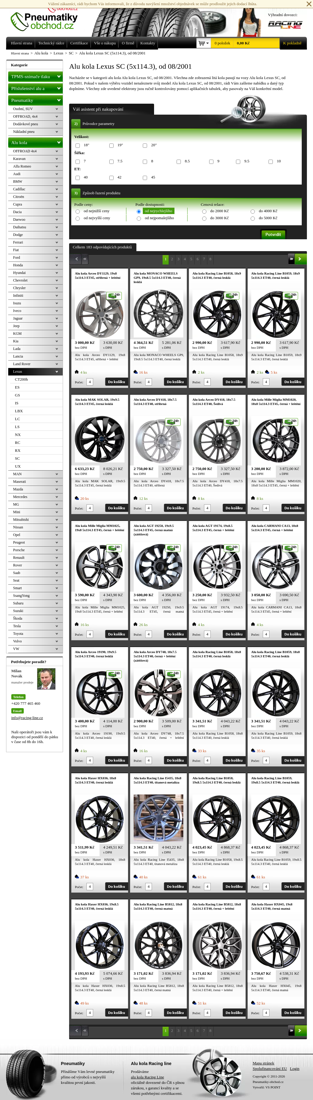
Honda (18, 265)
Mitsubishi (21, 519)
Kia (15, 341)
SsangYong (21, 595)
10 (278, 161)
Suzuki (18, 611)
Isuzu (17, 303)
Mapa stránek (263, 1063)
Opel (16, 535)
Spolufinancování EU (270, 1068)
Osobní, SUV (23, 109)
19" (119, 145)
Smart (17, 588)
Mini (16, 512)
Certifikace (79, 43)
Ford (16, 257)
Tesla (17, 626)
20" (152, 145)
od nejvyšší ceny (97, 218)
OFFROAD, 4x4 (25, 116)
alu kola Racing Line (147, 1077)
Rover (17, 565)
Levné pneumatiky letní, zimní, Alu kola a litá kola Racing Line (48, 16)
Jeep (16, 326)
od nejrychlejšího (158, 211)
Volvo (17, 641)
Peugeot (19, 542)
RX (17, 450)
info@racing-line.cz (27, 717)
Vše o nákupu (105, 43)
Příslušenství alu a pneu (37, 88)
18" (85, 145)
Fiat (16, 250)
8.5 (186, 161)
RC (17, 442)
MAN (17, 474)
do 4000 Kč (268, 211)
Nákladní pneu (23, 132)
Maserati (19, 481)
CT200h (21, 379)
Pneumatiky (37, 99)
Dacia (17, 212)
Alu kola (37, 141)
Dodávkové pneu (25, 124)
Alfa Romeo (22, 166)
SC (17, 458)
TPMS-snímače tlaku (37, 75)
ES (17, 387)
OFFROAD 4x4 (25, 151)
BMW (17, 181)
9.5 (245, 161)
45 (152, 177)
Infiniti (18, 295)
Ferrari (18, 242)
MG (16, 504)
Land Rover (21, 364)
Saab (16, 573)
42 (118, 177)
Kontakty (147, 43)
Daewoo (19, 219)
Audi (16, 174)
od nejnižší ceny (96, 211)
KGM (17, 333)
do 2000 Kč (219, 211)
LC (17, 419)
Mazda (18, 489)
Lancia (18, 356)
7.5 (118, 161)
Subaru (18, 603)
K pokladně (290, 43)
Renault (18, 557)
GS (17, 395)
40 (85, 177)
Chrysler (19, 288)
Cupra (17, 204)
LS (17, 426)
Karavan (19, 159)
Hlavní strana (20, 53)
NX (18, 434)
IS (17, 403)
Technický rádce (51, 43)
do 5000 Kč (268, 218)
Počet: (79, 382)
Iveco (17, 311)
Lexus (17, 371)
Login (294, 1068)
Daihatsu (19, 227)
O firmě (128, 43)
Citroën (18, 197)
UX (18, 466)
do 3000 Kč (219, 218)
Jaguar (18, 318)
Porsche (19, 550)
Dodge (18, 235)
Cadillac (19, 189)
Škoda (17, 618)
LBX (19, 411)
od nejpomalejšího (159, 218)
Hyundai (19, 273)
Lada (16, 349)
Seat (16, 580)
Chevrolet (20, 280)
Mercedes (20, 497)
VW (16, 649)
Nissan (18, 527)
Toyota (18, 633)
